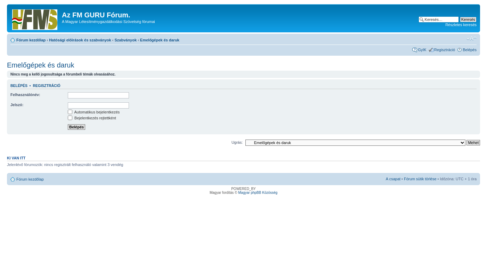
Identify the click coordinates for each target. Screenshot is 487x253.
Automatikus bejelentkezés (94, 112)
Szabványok (125, 40)
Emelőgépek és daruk (159, 40)
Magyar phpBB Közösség (257, 193)
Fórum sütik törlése (420, 179)
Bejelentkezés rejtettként (92, 118)
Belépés (470, 50)
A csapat (393, 179)
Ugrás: (237, 142)
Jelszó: (16, 105)
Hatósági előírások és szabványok (80, 40)
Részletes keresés (461, 25)
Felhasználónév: (25, 95)
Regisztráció (444, 50)
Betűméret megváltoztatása (471, 38)
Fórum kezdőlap (31, 40)
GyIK (422, 50)
